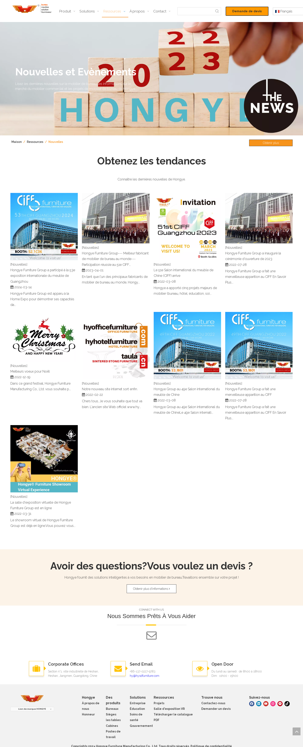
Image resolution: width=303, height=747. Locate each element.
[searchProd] (195, 11)
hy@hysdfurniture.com (144, 675)
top (297, 731)
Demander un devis (216, 708)
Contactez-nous (213, 703)
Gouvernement (141, 725)
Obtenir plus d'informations (271, 143)
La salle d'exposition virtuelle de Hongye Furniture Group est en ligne (40, 505)
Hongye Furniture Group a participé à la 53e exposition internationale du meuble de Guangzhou (42, 275)
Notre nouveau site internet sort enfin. (110, 389)
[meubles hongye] (32, 699)
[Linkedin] (258, 703)
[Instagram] (273, 703)
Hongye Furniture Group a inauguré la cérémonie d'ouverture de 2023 (253, 256)
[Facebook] (251, 703)
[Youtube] (265, 703)
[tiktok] (287, 703)
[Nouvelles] (18, 264)
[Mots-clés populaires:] (217, 11)
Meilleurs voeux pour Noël (30, 371)
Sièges (111, 714)
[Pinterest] (280, 703)
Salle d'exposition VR (169, 708)
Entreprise (138, 703)
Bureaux (112, 708)
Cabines (112, 725)
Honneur (88, 714)
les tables (113, 720)
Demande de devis (247, 11)
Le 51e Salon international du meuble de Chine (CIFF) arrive (183, 273)
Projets (159, 703)
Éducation (137, 708)
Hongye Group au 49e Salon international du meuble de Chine (187, 392)
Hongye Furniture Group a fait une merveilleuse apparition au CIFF (250, 392)
